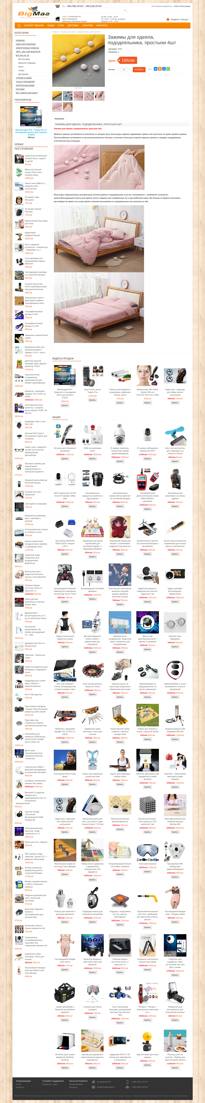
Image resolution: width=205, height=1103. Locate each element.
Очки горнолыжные (147, 864)
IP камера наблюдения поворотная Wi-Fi (147, 449)
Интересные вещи (25, 85)
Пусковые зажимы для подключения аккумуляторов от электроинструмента (35, 467)
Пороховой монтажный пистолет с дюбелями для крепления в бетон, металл (147, 915)
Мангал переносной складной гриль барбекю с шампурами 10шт (36, 544)
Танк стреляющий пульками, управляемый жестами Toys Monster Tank (120, 1011)
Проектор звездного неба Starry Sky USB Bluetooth (92, 962)
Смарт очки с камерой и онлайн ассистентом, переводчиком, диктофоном (36, 451)
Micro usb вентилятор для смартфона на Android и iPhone (175, 451)
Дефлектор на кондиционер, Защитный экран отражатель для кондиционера (120, 640)
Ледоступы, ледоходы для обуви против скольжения (175, 392)
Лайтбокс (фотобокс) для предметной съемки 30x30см (147, 776)
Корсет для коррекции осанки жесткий (92, 775)
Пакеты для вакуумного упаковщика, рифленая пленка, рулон (120, 392)
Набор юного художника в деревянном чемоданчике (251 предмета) (92, 868)
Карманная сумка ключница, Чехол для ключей (34, 956)
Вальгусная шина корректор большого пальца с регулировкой (35, 574)
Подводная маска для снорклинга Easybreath (92, 912)
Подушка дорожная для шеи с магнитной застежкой (35, 898)
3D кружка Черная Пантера (33, 210)
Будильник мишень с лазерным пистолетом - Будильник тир (147, 591)
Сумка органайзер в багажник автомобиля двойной (65, 1009)
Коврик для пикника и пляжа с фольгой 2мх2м (147, 730)
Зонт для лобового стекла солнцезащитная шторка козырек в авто (65, 686)
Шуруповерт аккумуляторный (32, 234)
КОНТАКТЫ (102, 25)
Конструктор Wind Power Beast (65, 775)
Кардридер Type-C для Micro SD (35, 422)
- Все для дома (23, 59)
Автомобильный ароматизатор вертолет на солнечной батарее (120, 496)
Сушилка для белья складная (92, 1008)
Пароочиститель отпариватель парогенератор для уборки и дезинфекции (35, 379)
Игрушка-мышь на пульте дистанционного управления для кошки (120, 686)
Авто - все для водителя (28, 52)
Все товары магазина (27, 93)
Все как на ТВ (22, 55)
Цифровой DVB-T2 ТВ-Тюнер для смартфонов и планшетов (120, 1057)
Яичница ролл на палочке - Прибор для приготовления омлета (175, 1057)
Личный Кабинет (76, 1084)
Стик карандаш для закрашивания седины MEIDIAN (35, 261)
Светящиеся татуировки (36, 504)
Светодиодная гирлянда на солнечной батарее (36, 273)
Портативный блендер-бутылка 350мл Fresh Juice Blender (35, 970)
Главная (55, 32)
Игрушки (20, 89)
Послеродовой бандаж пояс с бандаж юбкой (175, 912)
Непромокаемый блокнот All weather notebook (120, 865)
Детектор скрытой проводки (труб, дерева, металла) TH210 (36, 363)
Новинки (20, 40)
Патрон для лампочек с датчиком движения (65, 912)
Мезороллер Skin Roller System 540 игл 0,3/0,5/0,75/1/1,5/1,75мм (148, 392)
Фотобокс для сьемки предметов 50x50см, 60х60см (65, 1057)
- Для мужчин (23, 74)
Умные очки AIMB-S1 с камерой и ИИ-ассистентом (35, 186)
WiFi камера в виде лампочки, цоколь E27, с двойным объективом (36, 856)
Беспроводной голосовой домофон (92, 589)
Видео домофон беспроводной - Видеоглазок (175, 591)
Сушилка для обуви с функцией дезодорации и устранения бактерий (35, 769)
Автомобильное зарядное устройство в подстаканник (92, 496)
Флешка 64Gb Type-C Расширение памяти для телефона (36, 436)
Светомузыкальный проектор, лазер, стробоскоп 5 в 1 (34, 831)
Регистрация (185, 6)
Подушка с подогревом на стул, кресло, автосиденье (120, 914)
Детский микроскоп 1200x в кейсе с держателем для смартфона (92, 640)
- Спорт (20, 70)
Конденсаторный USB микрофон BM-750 (175, 730)
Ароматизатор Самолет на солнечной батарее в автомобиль (147, 543)
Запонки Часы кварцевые (175, 637)
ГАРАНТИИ (87, 25)
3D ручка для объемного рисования (65, 449)
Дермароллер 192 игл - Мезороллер (35, 644)
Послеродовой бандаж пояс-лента (65, 960)
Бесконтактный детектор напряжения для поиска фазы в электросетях (175, 543)
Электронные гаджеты (27, 48)
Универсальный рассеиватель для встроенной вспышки (175, 1009)
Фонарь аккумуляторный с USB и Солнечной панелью (36, 884)
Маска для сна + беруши (36, 842)
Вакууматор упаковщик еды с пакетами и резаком (35, 518)
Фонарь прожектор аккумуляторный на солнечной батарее (34, 870)
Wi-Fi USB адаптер (33, 694)
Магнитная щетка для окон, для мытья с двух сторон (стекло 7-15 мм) (92, 821)
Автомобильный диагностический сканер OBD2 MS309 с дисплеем (148, 497)
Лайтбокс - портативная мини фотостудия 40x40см (175, 776)
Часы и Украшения (25, 82)
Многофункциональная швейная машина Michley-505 (175, 821)
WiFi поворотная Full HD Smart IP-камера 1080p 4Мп (65, 496)
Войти (176, 6)
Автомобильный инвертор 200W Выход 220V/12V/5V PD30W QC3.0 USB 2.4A (35, 738)
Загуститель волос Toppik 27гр (92, 390)
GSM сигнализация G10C (92, 449)
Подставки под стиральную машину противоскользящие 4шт (36, 723)
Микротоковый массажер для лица (36, 222)
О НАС (61, 25)
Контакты (20, 1087)
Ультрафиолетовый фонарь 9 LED (34, 312)
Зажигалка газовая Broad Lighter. (36, 336)
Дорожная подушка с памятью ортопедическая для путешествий (34, 913)
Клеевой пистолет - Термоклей (33, 493)
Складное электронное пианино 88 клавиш (35, 782)
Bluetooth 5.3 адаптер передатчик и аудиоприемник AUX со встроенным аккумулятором (31, 797)
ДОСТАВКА (73, 25)
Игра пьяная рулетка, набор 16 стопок (92, 685)
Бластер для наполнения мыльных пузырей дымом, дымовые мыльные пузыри (120, 592)
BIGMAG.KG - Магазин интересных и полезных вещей (35, 1096)
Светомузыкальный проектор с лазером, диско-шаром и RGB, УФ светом (36, 409)
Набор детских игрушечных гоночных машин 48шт (35, 602)
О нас (18, 1084)
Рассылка (73, 1087)
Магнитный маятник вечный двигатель (120, 820)
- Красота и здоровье (26, 63)
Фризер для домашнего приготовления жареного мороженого (92, 1057)
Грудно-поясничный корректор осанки (65, 637)
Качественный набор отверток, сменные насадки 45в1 (120, 731)
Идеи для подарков (26, 44)
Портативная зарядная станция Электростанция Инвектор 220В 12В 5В (36, 709)
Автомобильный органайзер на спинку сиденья (175, 496)
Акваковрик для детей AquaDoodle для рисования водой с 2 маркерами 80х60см (93, 545)
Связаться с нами (50, 1084)
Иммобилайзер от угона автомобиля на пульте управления (175, 686)
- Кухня (20, 67)
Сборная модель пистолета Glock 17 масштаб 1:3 (33, 588)
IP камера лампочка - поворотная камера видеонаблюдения (120, 451)
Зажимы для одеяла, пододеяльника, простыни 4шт (80, 32)
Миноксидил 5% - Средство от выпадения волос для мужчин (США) (31, 132)
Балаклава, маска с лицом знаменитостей (35, 926)
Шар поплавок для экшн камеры (147, 1055)
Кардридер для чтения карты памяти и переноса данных (35, 683)
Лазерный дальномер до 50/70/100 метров (36, 481)
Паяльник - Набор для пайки (35, 656)
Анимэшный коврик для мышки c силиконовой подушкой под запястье (120, 543)
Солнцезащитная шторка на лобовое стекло (36, 530)
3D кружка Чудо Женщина (32, 198)
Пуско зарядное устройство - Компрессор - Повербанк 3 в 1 (36, 247)
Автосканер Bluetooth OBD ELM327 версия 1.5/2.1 (64, 543)
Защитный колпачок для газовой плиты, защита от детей (36, 158)
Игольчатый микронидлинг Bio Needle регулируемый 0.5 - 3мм (35, 631)
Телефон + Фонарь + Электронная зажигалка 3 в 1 (147, 1009)
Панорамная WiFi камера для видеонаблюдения (175, 866)
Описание (59, 119)
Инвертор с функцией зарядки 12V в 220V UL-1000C (36, 394)
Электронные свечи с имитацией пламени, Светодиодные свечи (34, 300)
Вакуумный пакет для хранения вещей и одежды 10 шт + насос (35, 350)
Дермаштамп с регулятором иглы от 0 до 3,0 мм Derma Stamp (35, 615)
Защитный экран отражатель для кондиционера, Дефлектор (32, 559)
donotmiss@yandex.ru (106, 1087)
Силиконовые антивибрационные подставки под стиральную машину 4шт (36, 941)
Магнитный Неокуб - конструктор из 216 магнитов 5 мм (147, 821)
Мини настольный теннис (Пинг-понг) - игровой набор (34, 172)
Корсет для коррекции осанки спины (120, 775)
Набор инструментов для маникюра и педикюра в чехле (36, 669)
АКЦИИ (50, 25)
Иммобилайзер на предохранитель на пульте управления (147, 686)
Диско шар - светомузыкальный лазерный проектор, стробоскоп (34, 754)
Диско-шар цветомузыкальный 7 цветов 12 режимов (147, 639)
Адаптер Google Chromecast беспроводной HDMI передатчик (34, 816)
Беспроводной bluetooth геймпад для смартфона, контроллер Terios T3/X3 (65, 591)
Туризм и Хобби (24, 78)
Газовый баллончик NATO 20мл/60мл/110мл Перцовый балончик (36, 286)
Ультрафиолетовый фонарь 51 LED (34, 324)
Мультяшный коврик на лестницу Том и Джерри (65, 865)
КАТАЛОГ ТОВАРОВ (34, 25)
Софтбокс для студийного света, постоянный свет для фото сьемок (175, 963)
